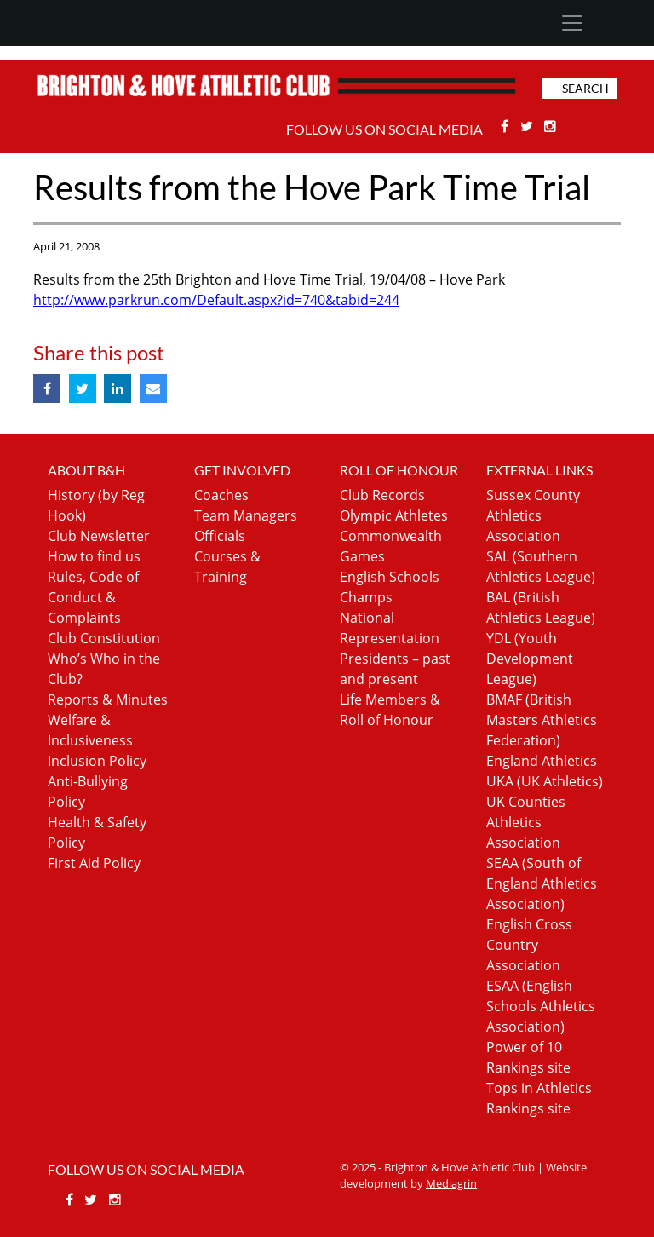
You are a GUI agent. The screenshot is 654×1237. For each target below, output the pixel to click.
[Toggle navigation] (572, 23)
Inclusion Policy (97, 760)
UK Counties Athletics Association (525, 822)
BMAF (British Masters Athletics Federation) (541, 720)
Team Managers (245, 515)
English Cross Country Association (529, 945)
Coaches (221, 495)
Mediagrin (451, 1183)
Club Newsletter (99, 535)
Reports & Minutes (108, 699)
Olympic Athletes (394, 515)
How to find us (94, 556)
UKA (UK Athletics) (544, 781)
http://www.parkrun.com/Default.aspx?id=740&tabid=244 (216, 300)
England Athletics (541, 760)
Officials (219, 535)
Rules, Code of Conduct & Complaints (93, 597)
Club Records (382, 495)
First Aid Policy (94, 863)
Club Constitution (104, 638)
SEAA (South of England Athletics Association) (541, 883)
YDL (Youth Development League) (529, 658)
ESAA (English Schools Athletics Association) (540, 1006)
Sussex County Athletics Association (533, 515)
